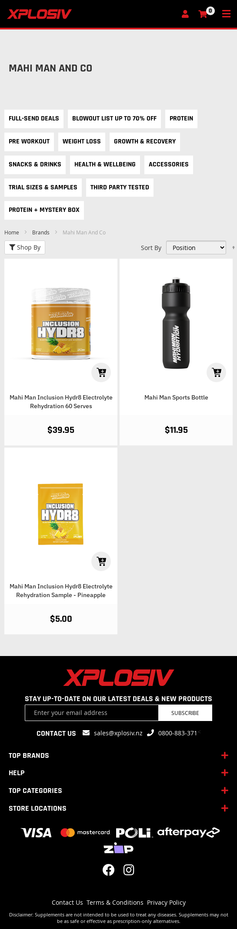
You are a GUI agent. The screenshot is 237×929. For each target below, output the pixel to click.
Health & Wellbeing (105, 164)
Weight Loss (82, 141)
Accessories (169, 164)
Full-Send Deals (34, 118)
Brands (41, 232)
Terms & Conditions (115, 902)
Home (12, 232)
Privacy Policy (166, 902)
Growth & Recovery (145, 141)
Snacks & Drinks (35, 164)
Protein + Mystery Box (44, 209)
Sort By (151, 248)
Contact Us (67, 902)
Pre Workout (29, 141)
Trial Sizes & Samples (43, 187)
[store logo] (91, 14)
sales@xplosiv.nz (118, 733)
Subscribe (185, 712)
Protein (181, 118)
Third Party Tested (119, 187)
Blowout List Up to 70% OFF (114, 118)
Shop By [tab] (24, 247)
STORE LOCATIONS (38, 808)
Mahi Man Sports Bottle (176, 397)
